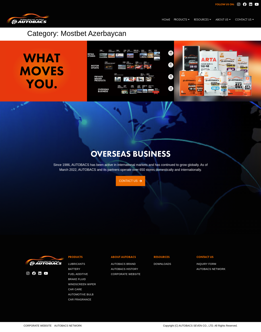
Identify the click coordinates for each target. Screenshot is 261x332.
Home (166, 19)
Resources (202, 19)
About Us (223, 19)
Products (181, 19)
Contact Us (244, 19)
